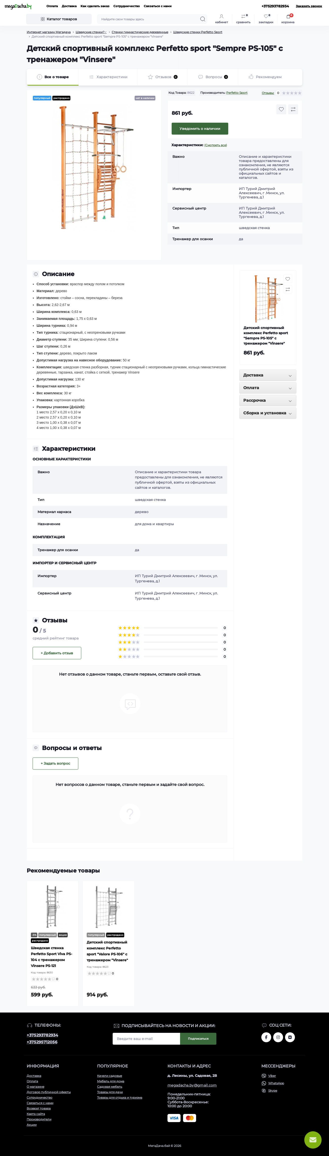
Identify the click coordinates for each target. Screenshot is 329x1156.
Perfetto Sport (236, 92)
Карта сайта (36, 1114)
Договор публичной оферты (49, 1092)
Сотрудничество (126, 6)
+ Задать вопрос (55, 763)
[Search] (202, 19)
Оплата (52, 6)
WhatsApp (276, 1083)
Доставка (69, 6)
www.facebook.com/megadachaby (266, 1037)
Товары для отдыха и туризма (119, 1097)
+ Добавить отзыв (57, 653)
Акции (32, 1125)
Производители (39, 1119)
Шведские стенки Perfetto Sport (197, 32)
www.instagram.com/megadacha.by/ (278, 1037)
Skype (272, 1090)
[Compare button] (293, 109)
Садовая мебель (109, 1086)
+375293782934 (42, 1035)
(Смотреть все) (215, 145)
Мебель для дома (110, 1081)
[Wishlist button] (281, 109)
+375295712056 (42, 1042)
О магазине (35, 1086)
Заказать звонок (309, 6)
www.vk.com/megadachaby (290, 1037)
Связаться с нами (158, 6)
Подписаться (198, 1038)
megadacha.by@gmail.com (192, 1085)
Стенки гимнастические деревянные (140, 32)
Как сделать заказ (95, 6)
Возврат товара (39, 1108)
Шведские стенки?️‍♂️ (91, 32)
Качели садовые (109, 1076)
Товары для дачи (110, 1092)
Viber (272, 1076)
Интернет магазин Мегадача (49, 32)
